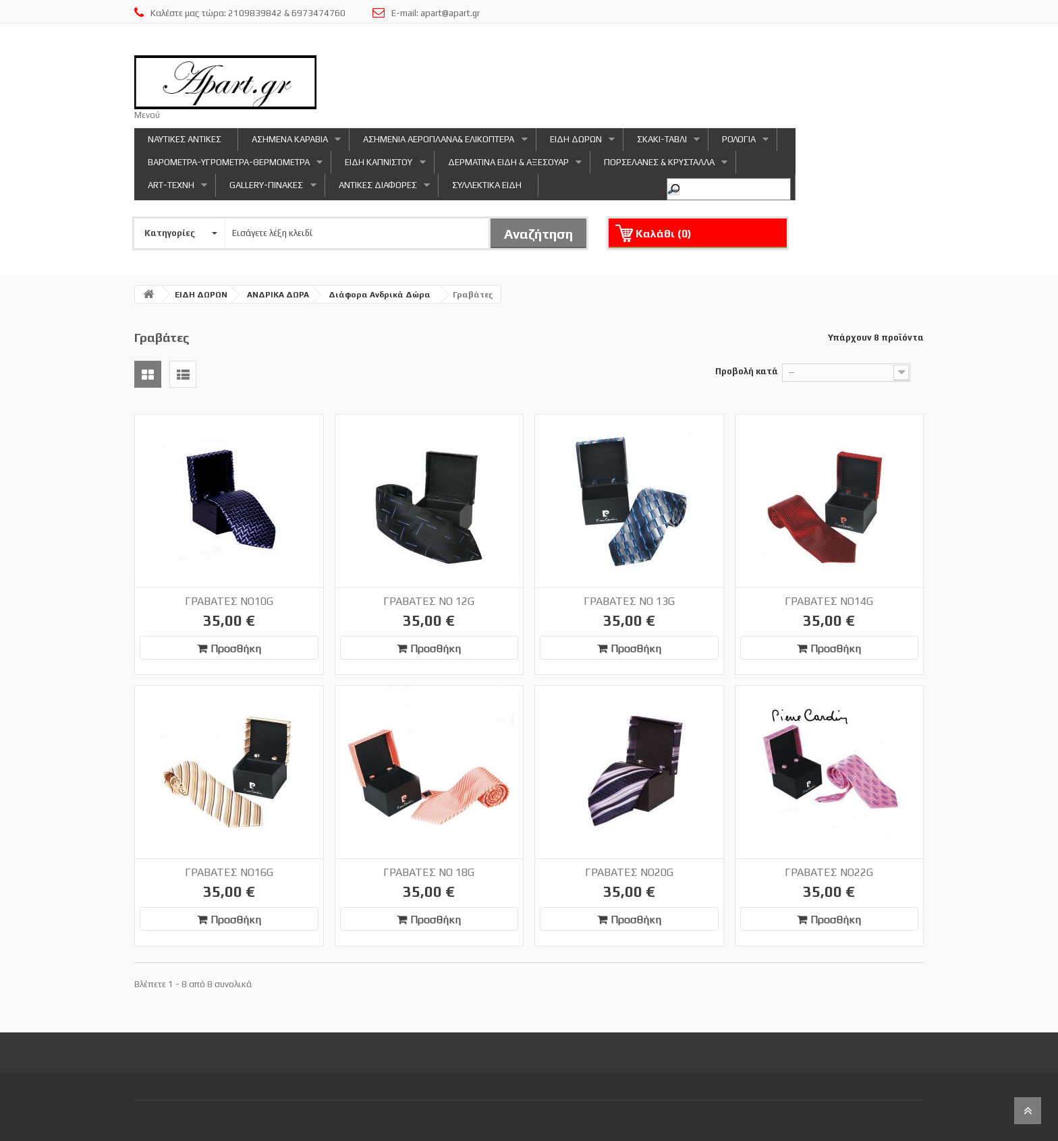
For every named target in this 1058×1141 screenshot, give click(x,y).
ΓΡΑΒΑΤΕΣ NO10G (229, 601)
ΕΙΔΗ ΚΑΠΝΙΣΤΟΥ (378, 165)
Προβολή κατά (746, 371)
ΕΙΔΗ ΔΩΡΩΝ (575, 142)
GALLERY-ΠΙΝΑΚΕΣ (266, 188)
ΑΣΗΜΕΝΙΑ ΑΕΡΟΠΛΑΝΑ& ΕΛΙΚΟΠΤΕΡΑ (438, 142)
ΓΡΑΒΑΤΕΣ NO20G (629, 872)
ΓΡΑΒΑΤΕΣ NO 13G (629, 601)
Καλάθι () (664, 233)
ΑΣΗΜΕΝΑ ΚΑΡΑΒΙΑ (289, 142)
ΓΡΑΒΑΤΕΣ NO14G (829, 601)
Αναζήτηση (538, 233)
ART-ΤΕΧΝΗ (170, 188)
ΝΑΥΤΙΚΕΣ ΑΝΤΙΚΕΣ (184, 139)
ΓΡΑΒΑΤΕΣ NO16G (229, 872)
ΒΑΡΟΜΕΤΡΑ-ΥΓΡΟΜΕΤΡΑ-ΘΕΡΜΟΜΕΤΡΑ (228, 165)
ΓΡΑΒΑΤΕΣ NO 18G (428, 872)
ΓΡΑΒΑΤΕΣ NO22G (829, 872)
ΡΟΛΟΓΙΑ (738, 142)
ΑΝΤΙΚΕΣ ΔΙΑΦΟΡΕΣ (377, 188)
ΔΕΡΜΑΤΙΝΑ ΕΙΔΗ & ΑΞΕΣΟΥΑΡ (508, 165)
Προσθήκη (229, 648)
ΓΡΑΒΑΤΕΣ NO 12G (428, 601)
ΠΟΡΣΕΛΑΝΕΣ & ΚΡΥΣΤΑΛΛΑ (658, 165)
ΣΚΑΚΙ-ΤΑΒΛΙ (661, 142)
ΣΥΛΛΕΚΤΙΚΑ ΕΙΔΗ (487, 185)
